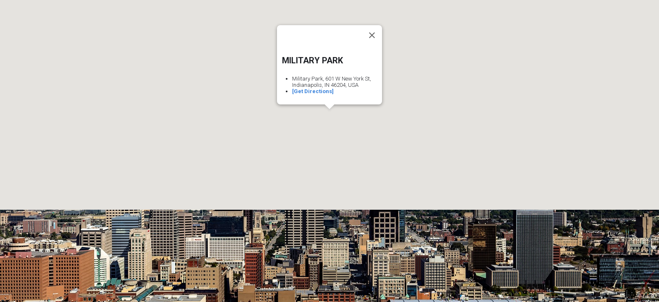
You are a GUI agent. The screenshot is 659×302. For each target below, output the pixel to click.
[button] (329, 117)
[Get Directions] (313, 91)
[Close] (372, 35)
